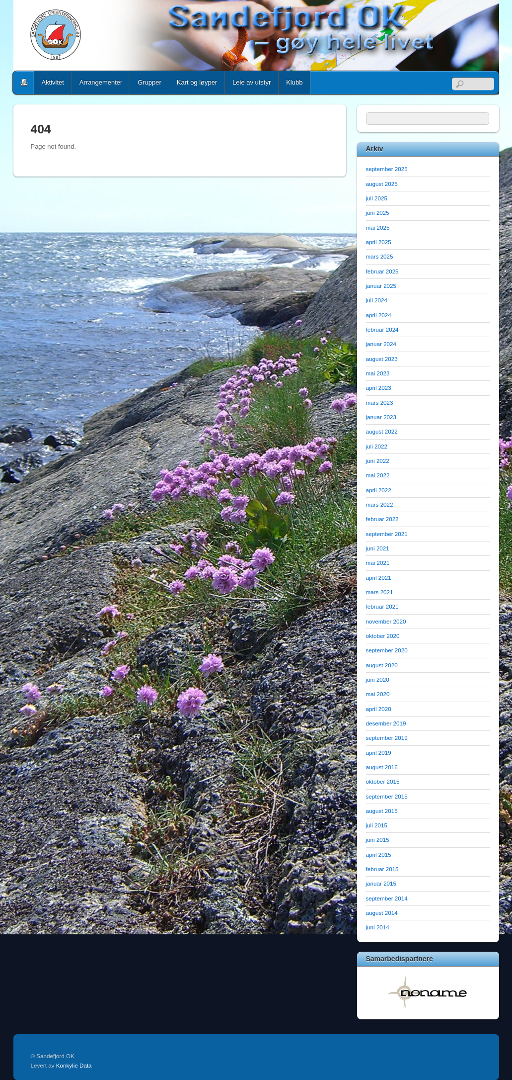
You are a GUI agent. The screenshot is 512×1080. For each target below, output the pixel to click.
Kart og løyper (197, 82)
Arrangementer (100, 82)
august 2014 (382, 912)
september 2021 (387, 534)
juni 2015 (377, 839)
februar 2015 (382, 869)
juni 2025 (377, 212)
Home (24, 82)
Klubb (294, 82)
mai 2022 (378, 475)
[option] (428, 992)
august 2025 (382, 183)
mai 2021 (378, 562)
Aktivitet (53, 82)
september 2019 (387, 737)
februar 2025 (382, 271)
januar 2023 (381, 417)
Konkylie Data (74, 1065)
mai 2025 (378, 227)
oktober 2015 (383, 781)
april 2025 (378, 242)
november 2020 (386, 621)
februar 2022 (382, 519)
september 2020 (387, 650)
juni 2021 (377, 548)
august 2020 (382, 665)
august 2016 (382, 767)
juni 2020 (377, 679)
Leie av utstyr (251, 82)
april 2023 (378, 387)
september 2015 (387, 796)
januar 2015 (381, 883)
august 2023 (382, 359)
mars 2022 (379, 504)
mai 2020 (378, 694)
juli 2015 (376, 825)
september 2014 (387, 898)
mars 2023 (379, 402)
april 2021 (378, 577)
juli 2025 (376, 198)
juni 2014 (377, 927)
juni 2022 (377, 460)
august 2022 (382, 431)
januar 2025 (381, 285)
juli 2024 (376, 300)
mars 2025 (379, 256)
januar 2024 (381, 344)
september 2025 (387, 169)
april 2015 (378, 854)
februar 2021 (382, 606)
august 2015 (382, 811)
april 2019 (378, 752)
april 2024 (378, 315)
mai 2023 (378, 373)
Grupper (149, 82)
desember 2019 (386, 723)
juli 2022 (376, 446)
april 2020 (378, 709)
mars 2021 (379, 592)
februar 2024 (382, 329)
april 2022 (378, 490)
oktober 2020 (383, 635)
